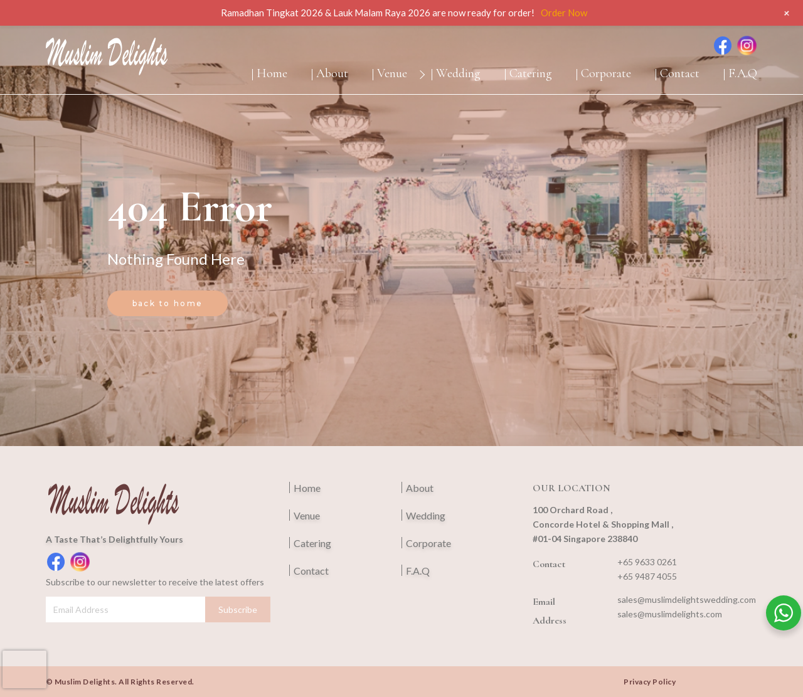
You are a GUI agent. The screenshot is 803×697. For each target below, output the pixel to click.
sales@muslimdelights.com (669, 614)
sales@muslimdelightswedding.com (686, 599)
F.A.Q (742, 73)
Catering (530, 73)
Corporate (606, 73)
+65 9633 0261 (647, 561)
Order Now (564, 12)
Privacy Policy (650, 681)
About (332, 73)
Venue (392, 73)
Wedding (458, 73)
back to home (167, 303)
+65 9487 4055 (647, 576)
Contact (679, 73)
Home (272, 73)
